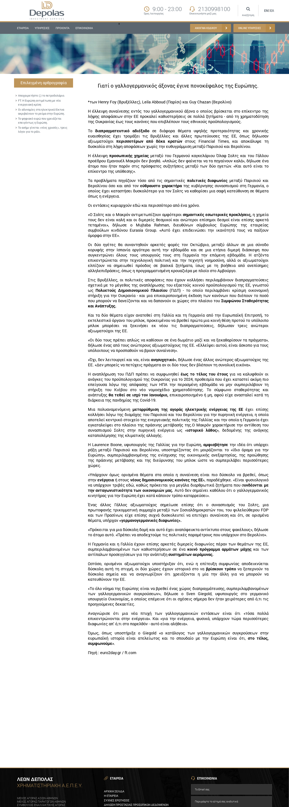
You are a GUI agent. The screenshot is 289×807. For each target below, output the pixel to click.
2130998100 (214, 9)
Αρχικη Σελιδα (114, 791)
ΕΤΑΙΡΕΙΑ (23, 28)
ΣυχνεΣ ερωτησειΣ (116, 800)
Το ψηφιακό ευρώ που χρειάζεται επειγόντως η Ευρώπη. (39, 120)
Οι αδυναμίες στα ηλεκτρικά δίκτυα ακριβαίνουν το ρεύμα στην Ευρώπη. (41, 111)
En (266, 10)
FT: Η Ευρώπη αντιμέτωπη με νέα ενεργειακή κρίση (39, 102)
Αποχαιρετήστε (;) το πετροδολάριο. (41, 95)
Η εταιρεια (111, 796)
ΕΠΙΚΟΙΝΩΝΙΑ (84, 28)
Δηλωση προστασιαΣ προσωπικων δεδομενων (136, 805)
